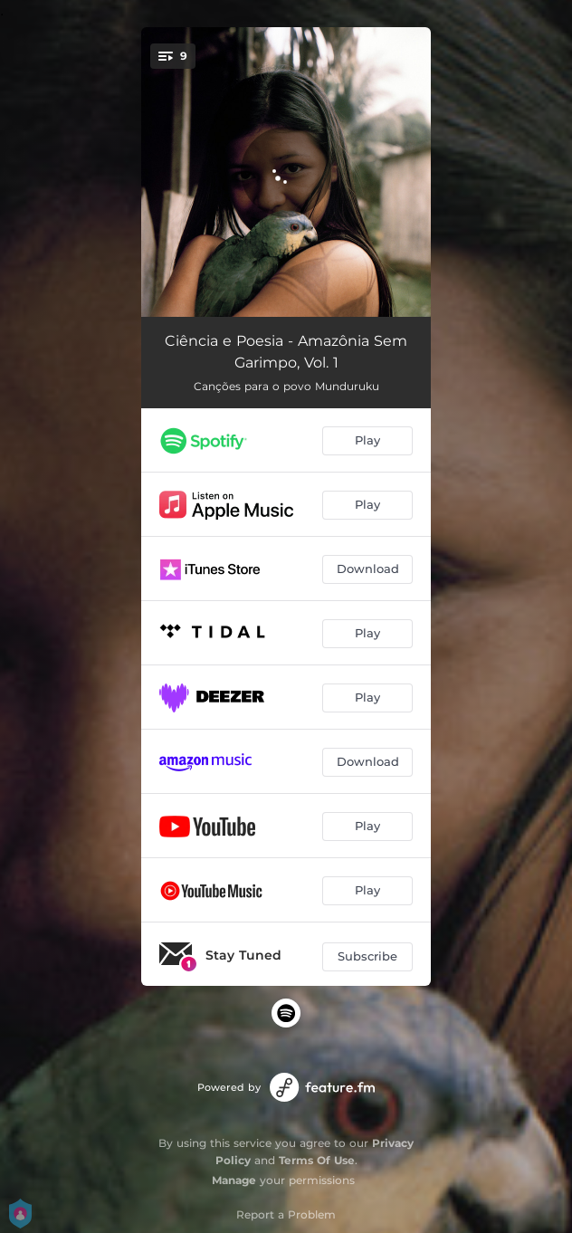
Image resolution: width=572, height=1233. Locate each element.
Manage (234, 1180)
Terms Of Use (317, 1160)
